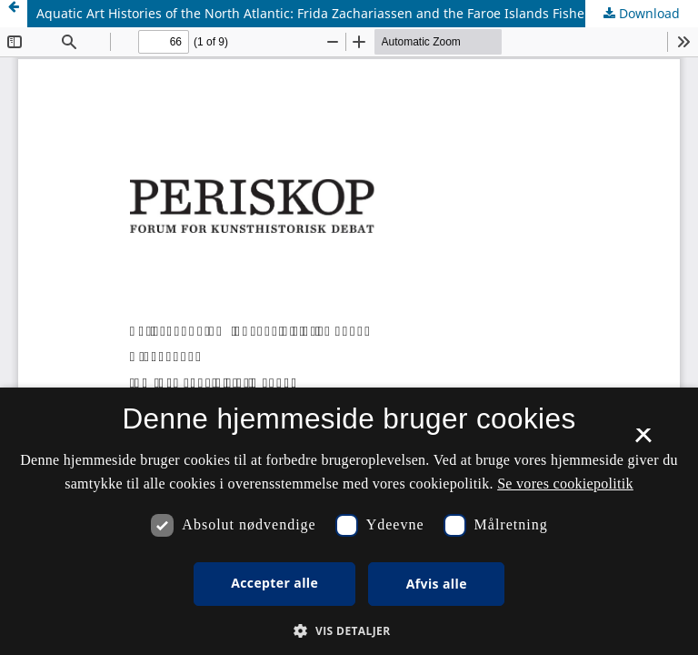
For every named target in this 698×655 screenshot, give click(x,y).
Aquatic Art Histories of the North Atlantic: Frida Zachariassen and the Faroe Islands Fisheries (321, 13)
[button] (348, 631)
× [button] (643, 441)
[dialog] (349, 521)
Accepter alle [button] (274, 582)
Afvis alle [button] (436, 583)
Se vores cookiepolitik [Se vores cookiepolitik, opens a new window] (565, 483)
